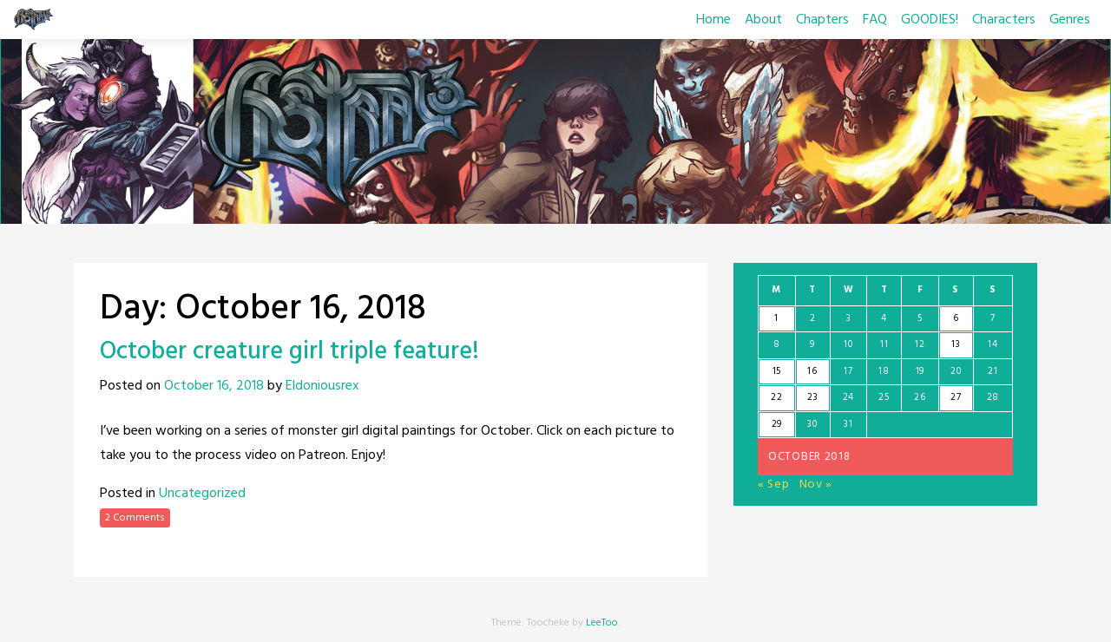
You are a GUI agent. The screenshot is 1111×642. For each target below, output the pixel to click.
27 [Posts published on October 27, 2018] (955, 397)
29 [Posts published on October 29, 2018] (777, 424)
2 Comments (135, 518)
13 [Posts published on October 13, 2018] (955, 344)
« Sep (774, 485)
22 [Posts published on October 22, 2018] (776, 397)
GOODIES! (929, 20)
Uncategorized (202, 493)
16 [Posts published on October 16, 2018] (812, 371)
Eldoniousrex (322, 386)
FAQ (875, 20)
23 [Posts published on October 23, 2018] (812, 397)
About (763, 20)
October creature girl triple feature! (289, 351)
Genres (1069, 20)
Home (713, 20)
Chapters (822, 20)
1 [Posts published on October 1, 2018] (776, 318)
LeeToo (602, 623)
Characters (1003, 20)
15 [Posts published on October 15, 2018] (776, 371)
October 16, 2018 (214, 386)
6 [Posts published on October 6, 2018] (956, 318)
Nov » (816, 485)
